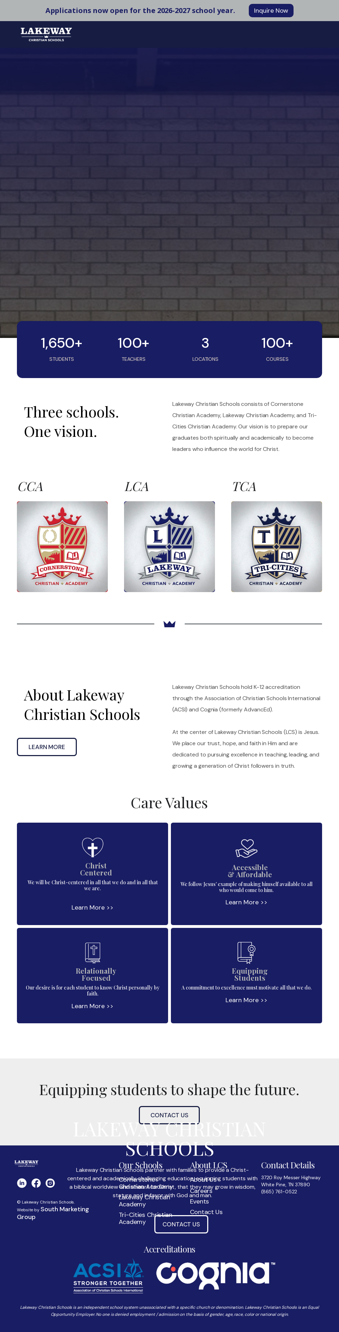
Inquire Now (271, 10)
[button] (312, 34)
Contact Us (181, 1224)
